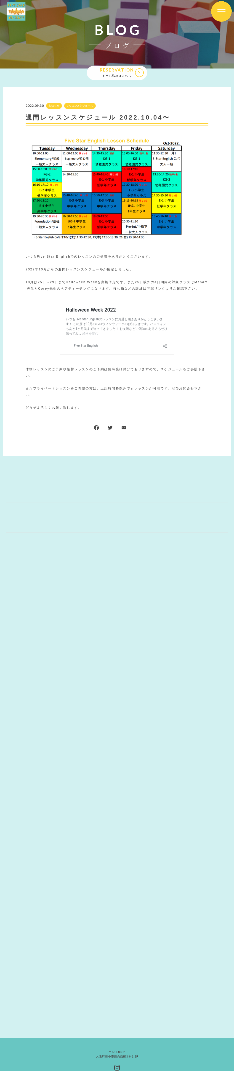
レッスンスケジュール (79, 106)
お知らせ (53, 106)
